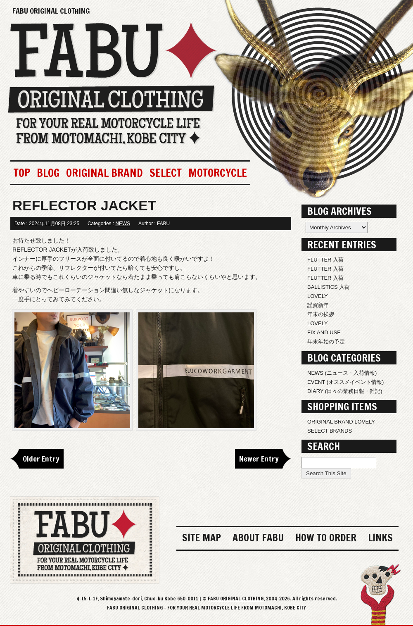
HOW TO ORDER (325, 538)
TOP (22, 173)
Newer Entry (259, 458)
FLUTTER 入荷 (325, 260)
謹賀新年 (318, 305)
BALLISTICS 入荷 (328, 287)
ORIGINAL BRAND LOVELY (341, 422)
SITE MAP (201, 538)
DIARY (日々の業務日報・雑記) (344, 391)
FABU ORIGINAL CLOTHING (51, 10)
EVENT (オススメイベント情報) (345, 382)
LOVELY (317, 296)
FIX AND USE (324, 332)
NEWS (122, 223)
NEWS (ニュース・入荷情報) (342, 373)
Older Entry (41, 458)
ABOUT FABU (258, 538)
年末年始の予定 (326, 341)
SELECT (166, 173)
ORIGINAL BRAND (104, 173)
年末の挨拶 (320, 314)
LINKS (380, 538)
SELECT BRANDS (329, 431)
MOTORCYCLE (217, 173)
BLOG (48, 173)
